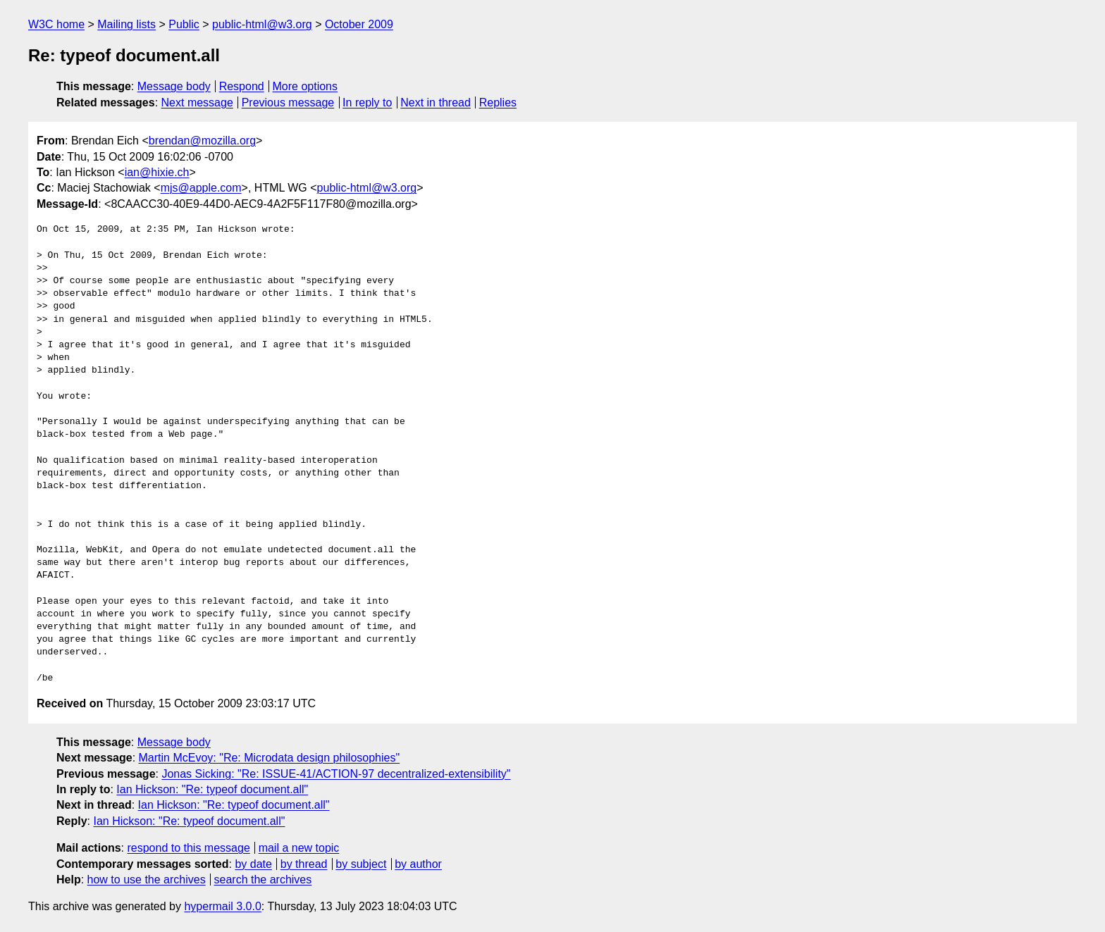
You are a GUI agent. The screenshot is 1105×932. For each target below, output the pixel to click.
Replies (498, 102)
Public (183, 24)
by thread (304, 864)
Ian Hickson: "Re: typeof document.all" (212, 789)
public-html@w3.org (262, 24)
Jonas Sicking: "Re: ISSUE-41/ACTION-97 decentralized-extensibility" (335, 774)
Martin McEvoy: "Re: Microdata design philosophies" (269, 758)
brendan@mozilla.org (202, 141)
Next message (197, 102)
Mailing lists (126, 24)
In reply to (367, 102)
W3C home (56, 24)
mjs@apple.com (201, 188)
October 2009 (359, 24)
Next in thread (435, 102)
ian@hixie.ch (157, 172)
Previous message (288, 102)
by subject (360, 864)
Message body (174, 86)
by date (253, 864)
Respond (241, 86)
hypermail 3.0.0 (222, 906)
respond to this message (188, 848)
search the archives (263, 880)
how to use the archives (146, 880)
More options (305, 86)
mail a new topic (299, 848)
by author (418, 864)
